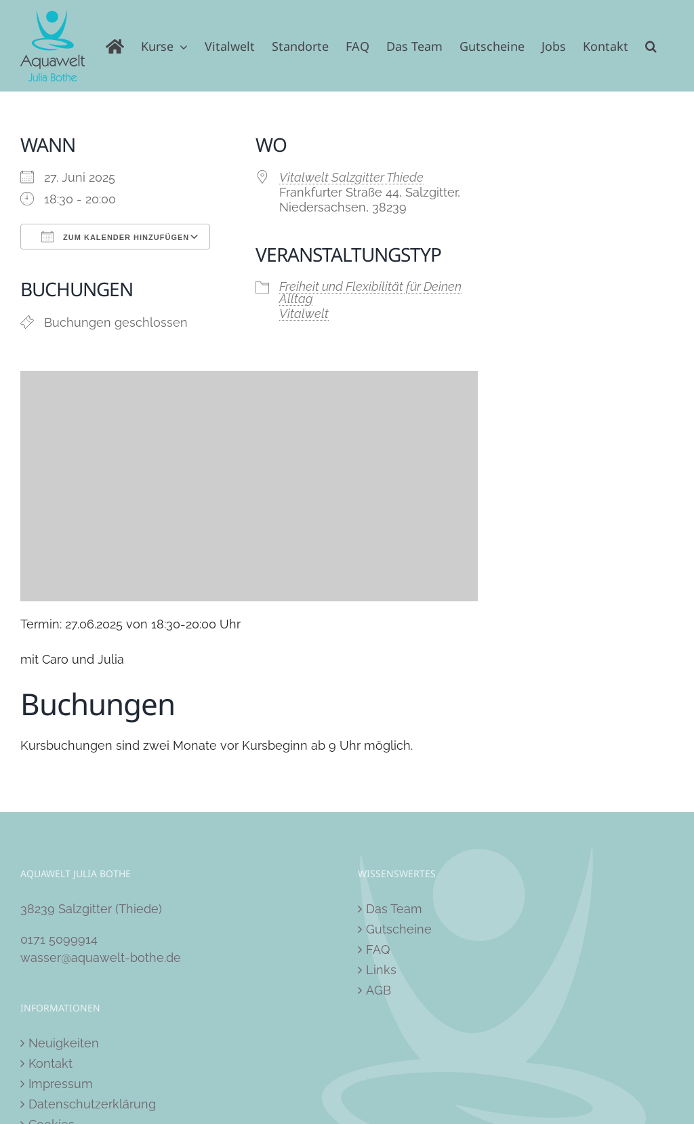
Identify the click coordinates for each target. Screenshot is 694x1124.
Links (381, 970)
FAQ (378, 949)
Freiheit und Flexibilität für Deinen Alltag (370, 292)
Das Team (394, 909)
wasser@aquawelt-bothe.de (100, 957)
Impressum (60, 1084)
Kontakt (50, 1063)
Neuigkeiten (63, 1043)
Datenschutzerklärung (92, 1104)
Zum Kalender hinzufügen (115, 236)
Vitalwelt (304, 313)
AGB (378, 990)
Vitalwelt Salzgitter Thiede (351, 177)
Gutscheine (399, 929)
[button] (651, 46)
